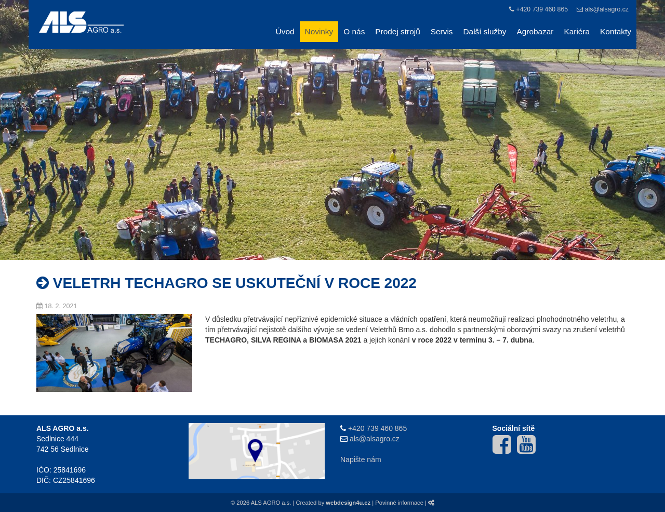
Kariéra (577, 31)
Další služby (485, 31)
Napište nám (360, 459)
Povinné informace (399, 503)
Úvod (285, 31)
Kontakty (615, 31)
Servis (442, 31)
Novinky (319, 31)
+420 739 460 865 (542, 9)
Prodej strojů (397, 31)
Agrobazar (534, 31)
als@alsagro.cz (607, 9)
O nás (354, 31)
